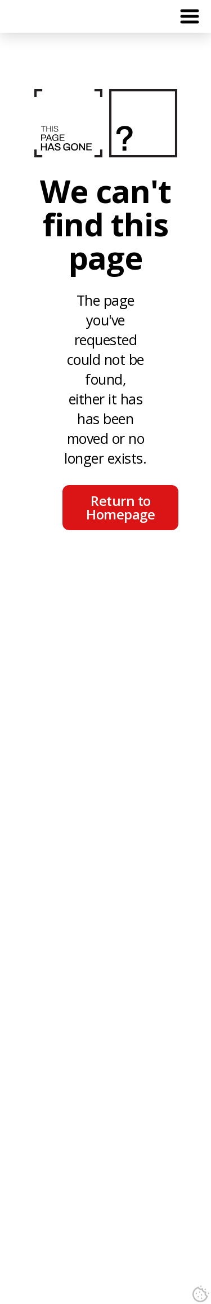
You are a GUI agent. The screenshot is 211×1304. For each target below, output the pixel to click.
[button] (190, 16)
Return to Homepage (120, 507)
